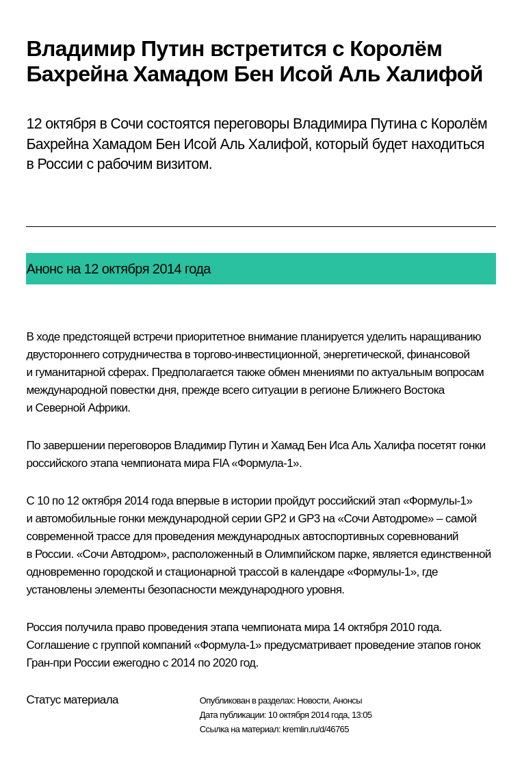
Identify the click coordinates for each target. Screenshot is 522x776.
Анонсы (347, 700)
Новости (312, 700)
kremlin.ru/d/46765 (316, 729)
